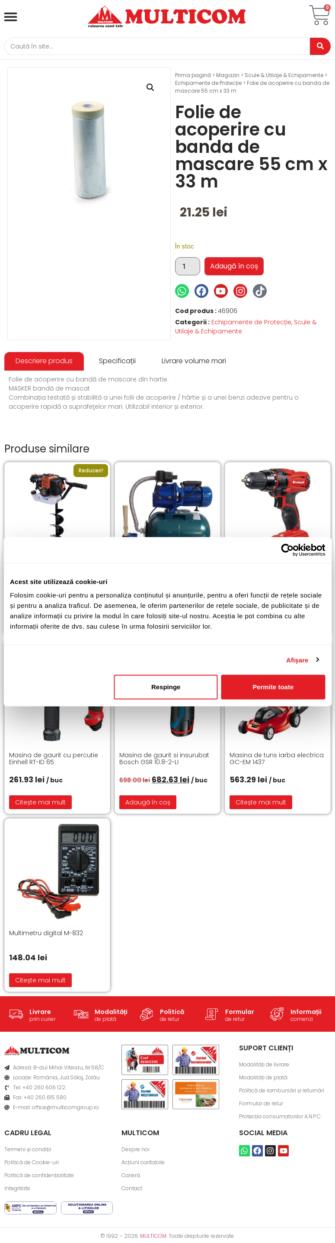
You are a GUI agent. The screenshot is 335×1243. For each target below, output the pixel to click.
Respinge (166, 687)
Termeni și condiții (27, 1150)
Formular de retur (261, 1104)
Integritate (17, 1189)
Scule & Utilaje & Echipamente (284, 76)
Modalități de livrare (264, 1065)
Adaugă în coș (234, 267)
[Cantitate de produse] (187, 267)
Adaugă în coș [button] (147, 803)
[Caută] (154, 47)
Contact (131, 1189)
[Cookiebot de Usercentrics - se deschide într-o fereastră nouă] (287, 549)
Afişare (297, 659)
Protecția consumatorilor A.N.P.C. (280, 1117)
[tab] (44, 362)
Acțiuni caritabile (143, 1163)
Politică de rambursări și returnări (281, 1091)
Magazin (227, 76)
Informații (306, 1012)
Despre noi (135, 1150)
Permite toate (273, 687)
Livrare (40, 1012)
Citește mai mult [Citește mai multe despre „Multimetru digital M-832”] (40, 981)
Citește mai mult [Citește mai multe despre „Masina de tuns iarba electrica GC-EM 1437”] (261, 803)
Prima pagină (193, 76)
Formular (239, 1012)
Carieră (130, 1176)
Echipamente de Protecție (208, 84)
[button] (150, 89)
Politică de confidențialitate (39, 1176)
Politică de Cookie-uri (31, 1163)
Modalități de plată (263, 1078)
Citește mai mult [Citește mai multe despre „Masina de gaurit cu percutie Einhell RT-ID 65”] (40, 803)
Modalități (111, 1012)
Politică (172, 1012)
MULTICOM (153, 1237)
